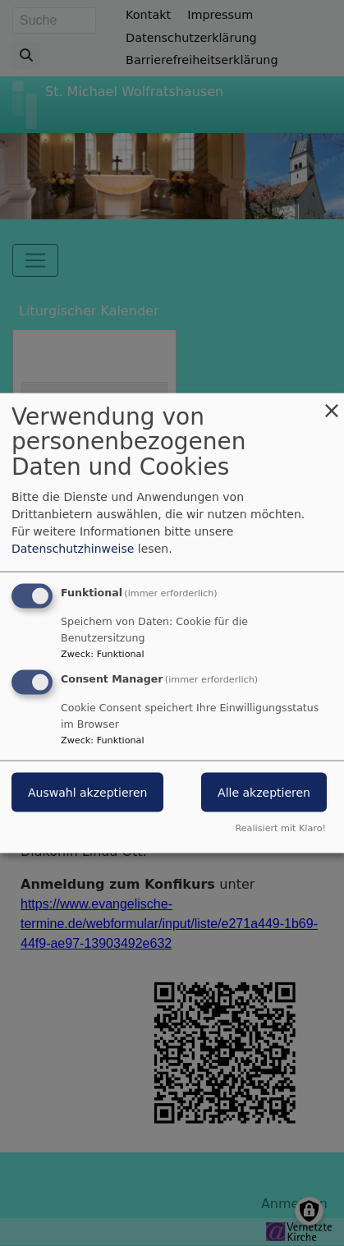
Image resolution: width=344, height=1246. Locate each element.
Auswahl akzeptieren (87, 792)
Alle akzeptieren (264, 792)
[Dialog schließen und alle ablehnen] (331, 403)
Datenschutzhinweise (72, 547)
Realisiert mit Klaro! (280, 828)
